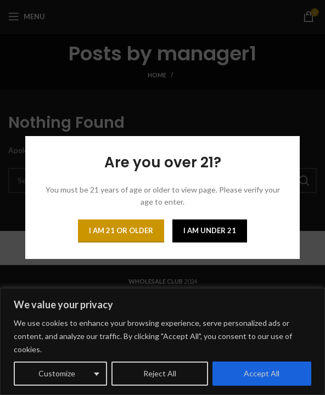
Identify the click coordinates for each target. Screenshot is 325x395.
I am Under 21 (209, 230)
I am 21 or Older (121, 230)
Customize (56, 373)
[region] (162, 341)
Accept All (261, 373)
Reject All (159, 373)
